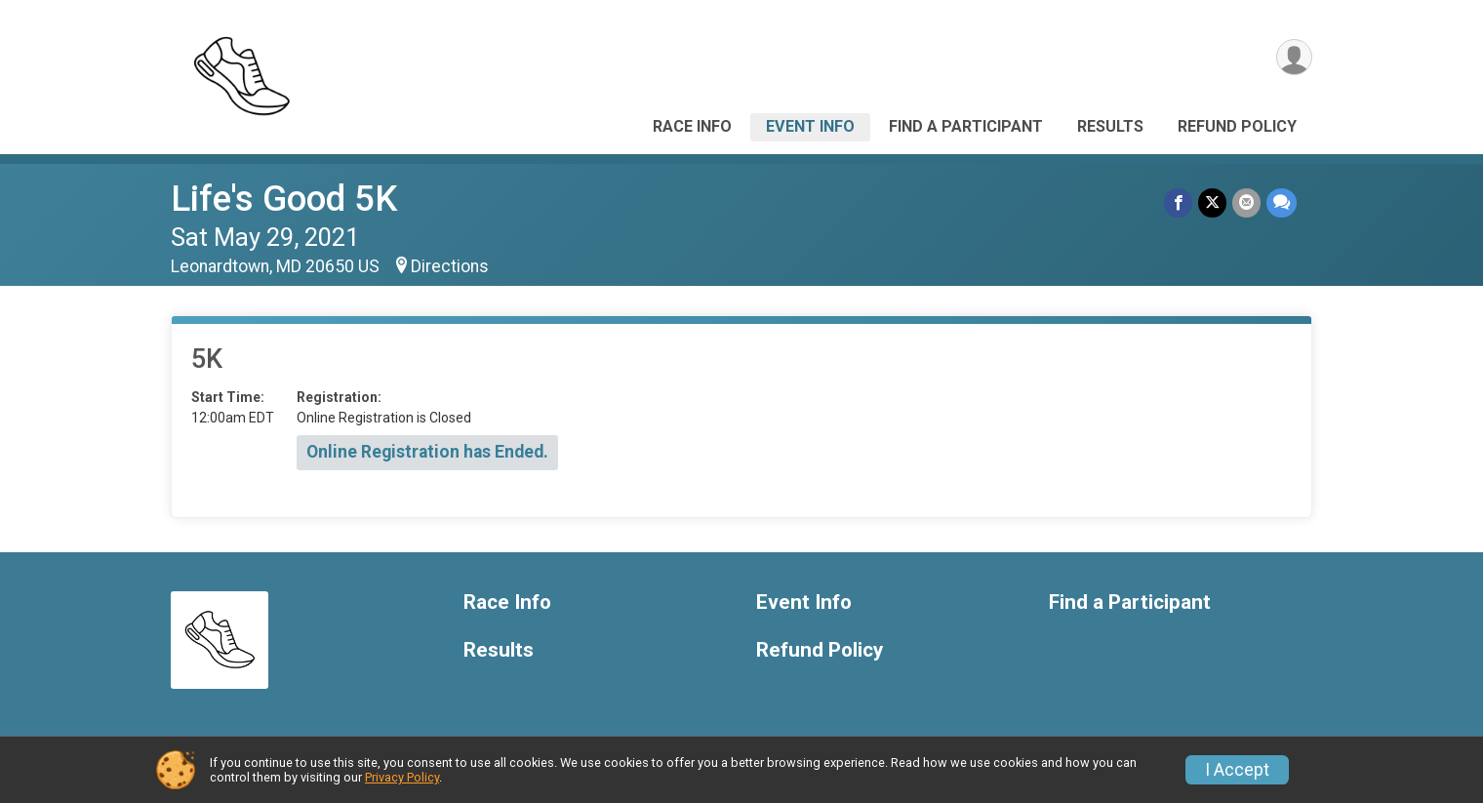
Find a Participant (966, 126)
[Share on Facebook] (1178, 202)
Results (1110, 126)
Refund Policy (1237, 126)
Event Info (810, 126)
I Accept (1237, 770)
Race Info (692, 126)
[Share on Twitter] (1212, 202)
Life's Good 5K (284, 199)
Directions (450, 266)
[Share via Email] (1246, 202)
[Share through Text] (1281, 202)
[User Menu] (1294, 57)
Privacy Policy (402, 777)
